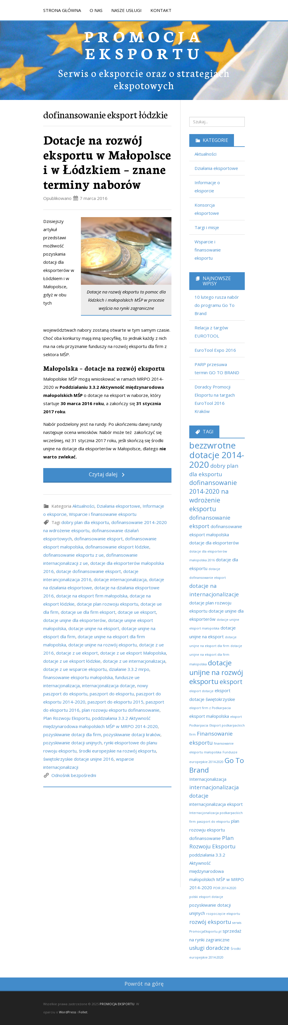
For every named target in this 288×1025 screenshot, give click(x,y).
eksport (231, 681)
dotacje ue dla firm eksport (88, 612)
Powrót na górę (144, 983)
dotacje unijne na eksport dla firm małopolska (215, 655)
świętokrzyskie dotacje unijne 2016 (78, 759)
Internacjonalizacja (207, 779)
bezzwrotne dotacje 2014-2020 (216, 454)
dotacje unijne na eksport (93, 628)
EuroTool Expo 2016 (215, 350)
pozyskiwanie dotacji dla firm (72, 734)
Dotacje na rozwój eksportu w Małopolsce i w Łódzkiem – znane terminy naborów (107, 161)
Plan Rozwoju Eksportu (66, 718)
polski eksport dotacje (206, 897)
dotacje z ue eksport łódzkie (71, 661)
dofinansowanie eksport (98, 538)
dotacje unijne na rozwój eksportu (102, 645)
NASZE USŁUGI (126, 10)
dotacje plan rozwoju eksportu (107, 604)
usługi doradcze (209, 947)
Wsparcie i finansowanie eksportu (102, 514)
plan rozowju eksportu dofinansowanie (120, 710)
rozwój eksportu (210, 921)
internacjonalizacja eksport (216, 804)
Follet (83, 1012)
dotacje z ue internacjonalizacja (134, 661)
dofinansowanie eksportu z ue (73, 555)
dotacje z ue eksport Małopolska (133, 653)
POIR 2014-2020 (224, 888)
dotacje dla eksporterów (214, 543)
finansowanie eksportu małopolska (78, 677)
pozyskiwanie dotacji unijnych (72, 743)
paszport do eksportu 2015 (115, 702)
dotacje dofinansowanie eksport (88, 571)
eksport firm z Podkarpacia (210, 708)
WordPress (67, 1012)
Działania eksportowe (118, 506)
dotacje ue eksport (137, 612)
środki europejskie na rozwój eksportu (117, 751)
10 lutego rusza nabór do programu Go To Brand (217, 305)
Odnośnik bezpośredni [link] (73, 775)
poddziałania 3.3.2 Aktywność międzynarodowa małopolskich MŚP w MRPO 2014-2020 (216, 871)
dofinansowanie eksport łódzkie (117, 547)
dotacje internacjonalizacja (120, 579)
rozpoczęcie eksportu (223, 914)
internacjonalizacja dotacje (108, 685)
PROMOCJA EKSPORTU (144, 44)
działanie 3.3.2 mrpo (129, 669)
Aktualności (83, 506)
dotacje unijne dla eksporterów (74, 620)
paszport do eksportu (112, 694)
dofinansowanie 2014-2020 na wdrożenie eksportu (213, 495)
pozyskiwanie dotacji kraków (131, 734)
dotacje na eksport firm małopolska (91, 596)
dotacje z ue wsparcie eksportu (75, 669)
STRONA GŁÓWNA (62, 10)
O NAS (96, 10)
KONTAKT (160, 10)
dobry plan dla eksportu (85, 522)
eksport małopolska (209, 716)
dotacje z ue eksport (77, 653)
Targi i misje (207, 227)
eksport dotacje (201, 691)
